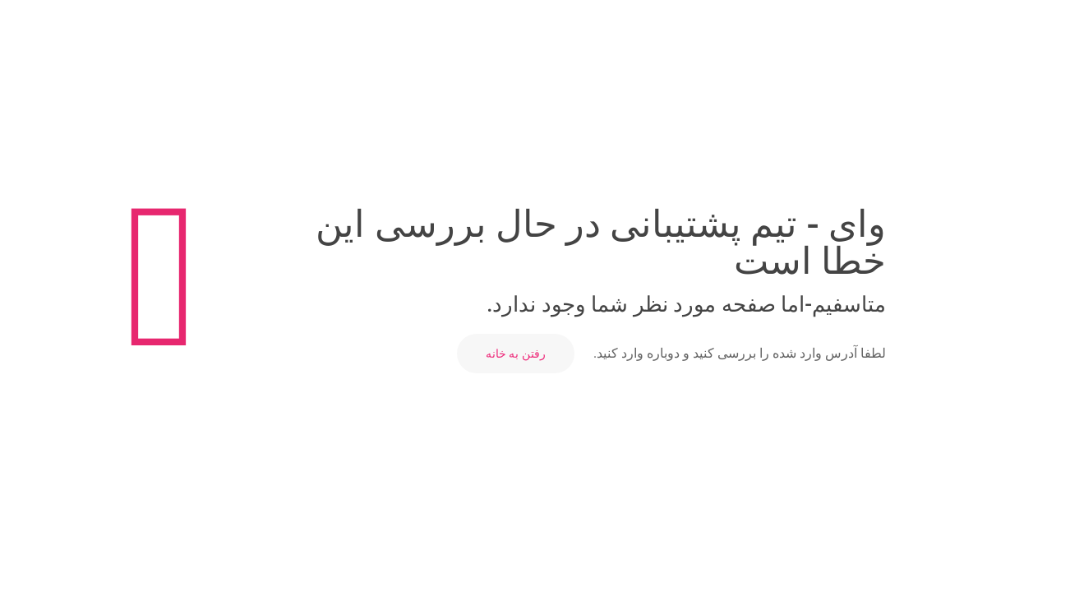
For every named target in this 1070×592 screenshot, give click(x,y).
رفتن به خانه (516, 353)
